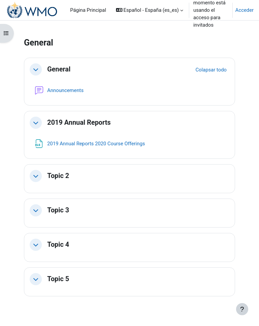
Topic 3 (58, 210)
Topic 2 (58, 176)
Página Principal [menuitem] (88, 10)
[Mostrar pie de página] (242, 309)
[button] (150, 10)
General (58, 69)
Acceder (244, 10)
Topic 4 (58, 244)
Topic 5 (58, 279)
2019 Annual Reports (79, 122)
